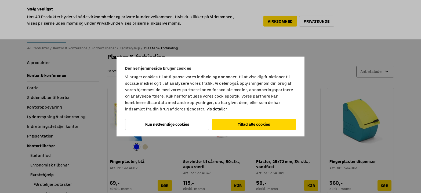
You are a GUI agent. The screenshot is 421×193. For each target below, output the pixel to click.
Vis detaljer (216, 109)
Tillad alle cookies (254, 124)
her (177, 96)
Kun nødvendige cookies (167, 124)
